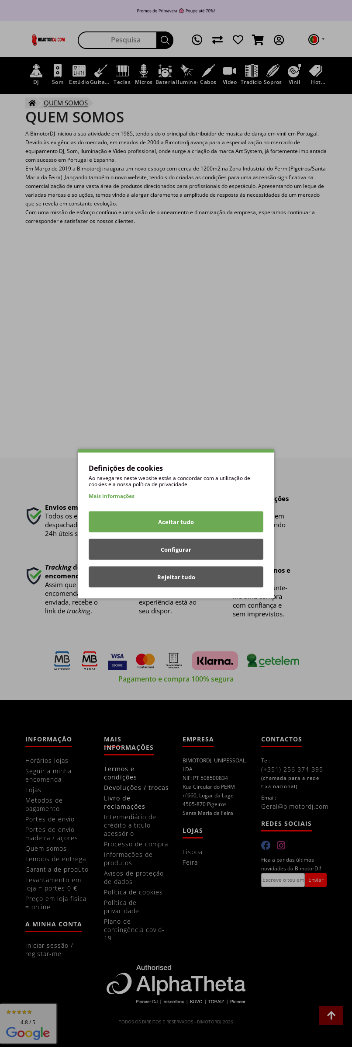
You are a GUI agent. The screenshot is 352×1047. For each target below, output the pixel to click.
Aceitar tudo (176, 521)
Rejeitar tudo (176, 577)
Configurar (176, 549)
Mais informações (112, 495)
